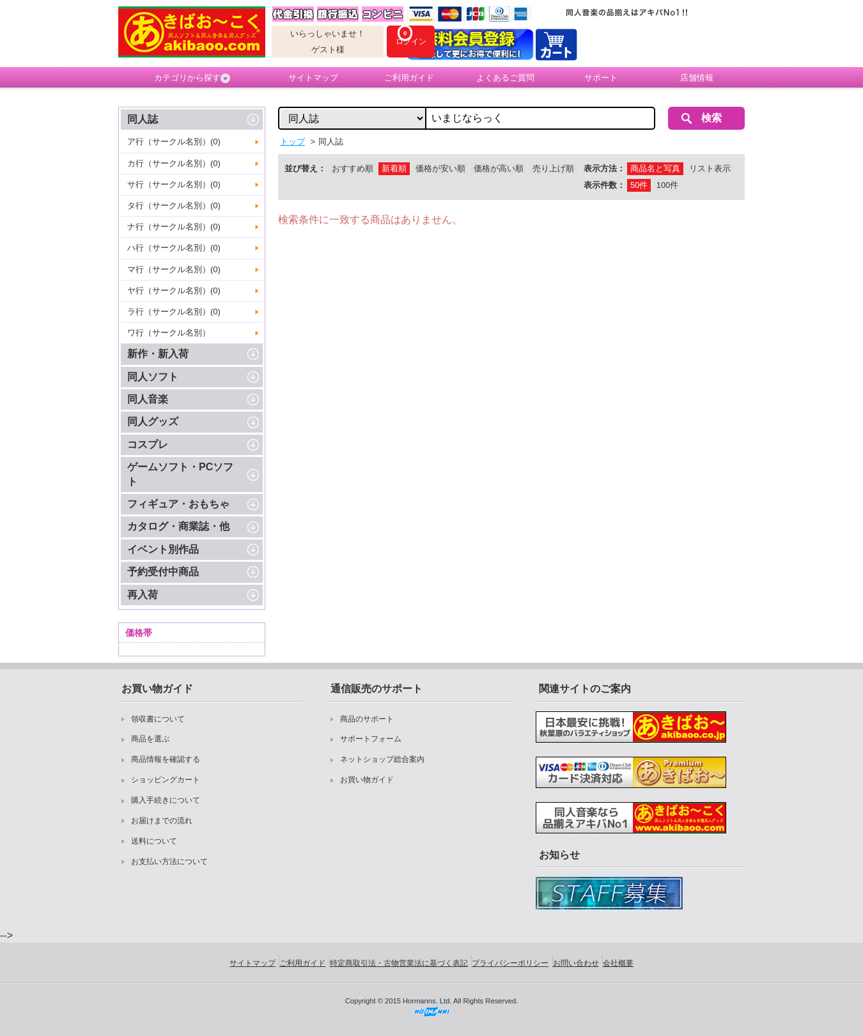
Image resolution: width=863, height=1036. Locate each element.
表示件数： (604, 185)
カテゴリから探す (192, 78)
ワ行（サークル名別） (168, 332)
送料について (154, 841)
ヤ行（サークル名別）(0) (174, 290)
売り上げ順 (553, 168)
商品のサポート (367, 719)
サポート (601, 77)
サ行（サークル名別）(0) (174, 184)
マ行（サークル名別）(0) (174, 269)
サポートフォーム (370, 738)
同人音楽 (147, 399)
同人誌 (142, 119)
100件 (667, 185)
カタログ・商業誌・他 (178, 526)
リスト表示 (710, 168)
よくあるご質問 (505, 77)
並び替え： (305, 168)
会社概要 (618, 963)
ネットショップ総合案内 (382, 759)
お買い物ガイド (367, 779)
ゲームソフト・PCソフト (180, 473)
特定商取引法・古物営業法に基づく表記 (399, 963)
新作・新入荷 (158, 353)
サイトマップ (313, 77)
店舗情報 (696, 77)
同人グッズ (152, 421)
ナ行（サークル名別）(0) (174, 226)
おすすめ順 (352, 168)
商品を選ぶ (150, 738)
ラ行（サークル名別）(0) (174, 311)
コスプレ (147, 444)
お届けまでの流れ (161, 820)
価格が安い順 (440, 168)
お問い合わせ (576, 963)
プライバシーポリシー (510, 963)
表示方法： (604, 168)
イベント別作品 (163, 549)
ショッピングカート (165, 779)
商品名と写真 (655, 168)
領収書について (158, 719)
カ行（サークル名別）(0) (174, 163)
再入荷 (142, 594)
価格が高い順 (499, 168)
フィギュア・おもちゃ (178, 504)
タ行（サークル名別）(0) (174, 205)
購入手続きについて (165, 800)
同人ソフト (152, 376)
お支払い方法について (169, 861)
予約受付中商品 (163, 571)
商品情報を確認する (165, 759)
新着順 (394, 168)
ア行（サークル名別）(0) (174, 141)
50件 (639, 185)
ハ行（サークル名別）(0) (174, 247)
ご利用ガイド (409, 77)
